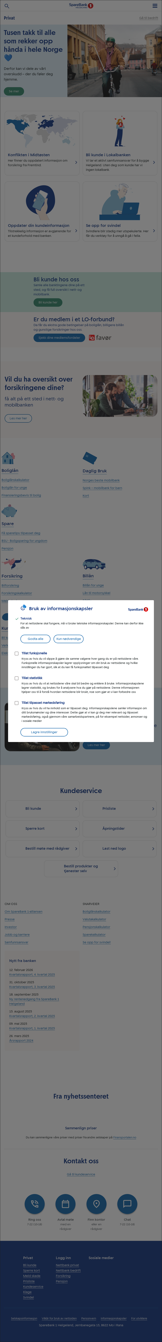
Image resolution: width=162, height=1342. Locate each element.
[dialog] (81, 671)
